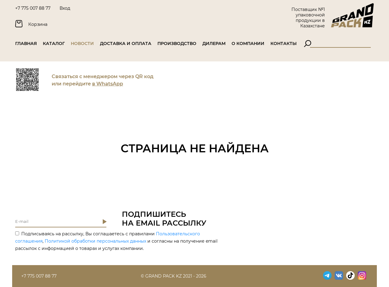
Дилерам (213, 43)
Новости (82, 43)
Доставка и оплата (125, 43)
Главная (26, 43)
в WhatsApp (107, 84)
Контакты (283, 43)
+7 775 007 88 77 (32, 8)
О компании (248, 43)
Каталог (54, 43)
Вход (65, 8)
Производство (176, 43)
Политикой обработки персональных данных (95, 241)
